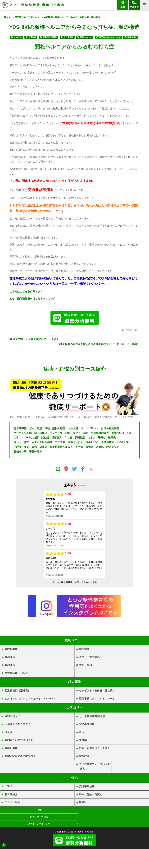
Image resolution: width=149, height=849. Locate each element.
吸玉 (81, 733)
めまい (91, 438)
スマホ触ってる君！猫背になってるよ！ (34, 340)
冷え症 (8, 733)
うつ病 (68, 438)
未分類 (83, 741)
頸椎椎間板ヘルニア (61, 448)
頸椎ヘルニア (86, 37)
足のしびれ (92, 443)
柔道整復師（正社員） (17, 691)
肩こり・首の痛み (89, 658)
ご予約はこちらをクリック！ (26, 291)
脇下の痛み (40, 434)
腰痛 (26, 448)
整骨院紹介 (11, 795)
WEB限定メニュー (15, 717)
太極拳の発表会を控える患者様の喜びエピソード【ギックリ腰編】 (99, 345)
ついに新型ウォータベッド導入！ (94, 767)
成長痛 (43, 448)
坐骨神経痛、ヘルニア (17, 674)
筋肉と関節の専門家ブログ (20, 757)
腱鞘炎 (112, 438)
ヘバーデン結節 (30, 438)
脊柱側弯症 (107, 443)
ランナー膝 (56, 434)
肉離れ (100, 448)
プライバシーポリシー (37, 818)
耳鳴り (101, 438)
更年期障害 (20, 429)
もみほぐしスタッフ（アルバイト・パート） (30, 699)
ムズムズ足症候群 (42, 443)
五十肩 (79, 448)
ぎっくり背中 (21, 443)
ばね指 (45, 438)
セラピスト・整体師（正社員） (97, 691)
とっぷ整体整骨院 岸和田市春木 (37, 4)
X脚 (129, 434)
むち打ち (18, 37)
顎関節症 (80, 438)
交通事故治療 (87, 725)
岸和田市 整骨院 (50, 37)
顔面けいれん (75, 443)
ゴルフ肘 (73, 429)
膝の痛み (10, 666)
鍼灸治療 (84, 650)
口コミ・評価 (12, 803)
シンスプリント (90, 429)
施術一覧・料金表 (112, 811)
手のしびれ (123, 443)
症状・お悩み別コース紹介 (94, 749)
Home (7, 17)
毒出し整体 (11, 749)
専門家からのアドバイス (27, 17)
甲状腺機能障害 (100, 434)
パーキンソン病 (23, 434)
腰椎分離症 (58, 429)
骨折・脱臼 (85, 666)
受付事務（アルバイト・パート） (98, 699)
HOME (8, 787)
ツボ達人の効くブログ (17, 725)
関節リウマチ (73, 434)
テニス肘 (60, 443)
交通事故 (32, 37)
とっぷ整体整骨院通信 (92, 717)
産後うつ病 (20, 452)
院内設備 (84, 757)
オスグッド (112, 448)
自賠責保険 (68, 37)
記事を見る (132, 37)
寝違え (89, 448)
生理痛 (17, 448)
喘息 (85, 434)
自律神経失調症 (110, 429)
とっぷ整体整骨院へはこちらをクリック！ (33, 298)
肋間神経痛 (117, 434)
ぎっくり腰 (35, 429)
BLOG (82, 803)
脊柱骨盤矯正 (12, 650)
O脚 (16, 438)
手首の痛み (35, 452)
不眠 (47, 429)
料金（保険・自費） (90, 795)
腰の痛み (10, 658)
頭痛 (34, 448)
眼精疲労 (56, 438)
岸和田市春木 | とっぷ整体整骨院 (74, 830)
